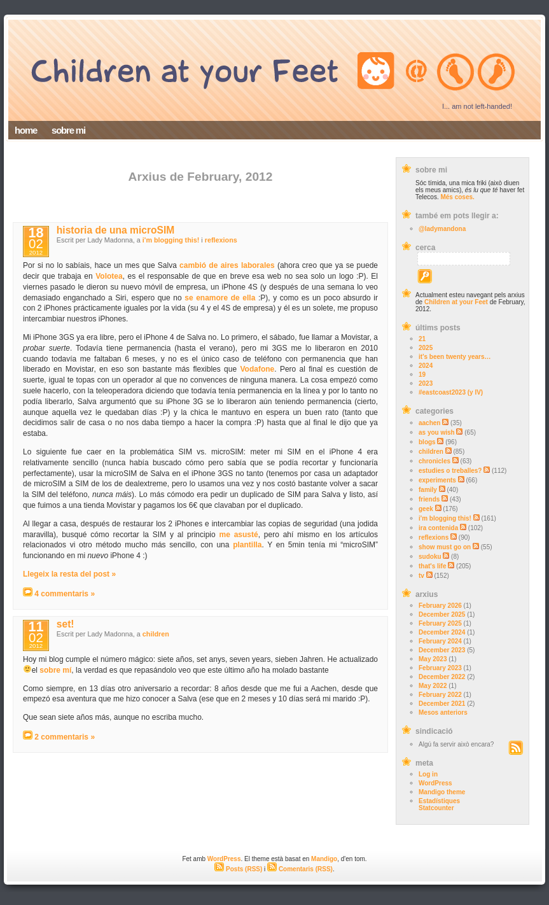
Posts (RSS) (238, 869)
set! (65, 624)
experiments (437, 480)
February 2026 (440, 605)
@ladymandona (442, 228)
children (431, 451)
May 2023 (433, 659)
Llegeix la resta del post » (69, 574)
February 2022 (440, 694)
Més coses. (457, 196)
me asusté (238, 534)
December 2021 (442, 703)
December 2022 (442, 676)
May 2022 (433, 685)
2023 (426, 383)
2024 (426, 365)
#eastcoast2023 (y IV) (451, 392)
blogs (427, 441)
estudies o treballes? (450, 470)
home (26, 130)
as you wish (437, 432)
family (428, 489)
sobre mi (68, 130)
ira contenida (438, 527)
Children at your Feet (456, 301)
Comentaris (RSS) (300, 869)
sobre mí (55, 670)
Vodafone (257, 369)
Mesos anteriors (443, 712)
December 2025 (442, 614)
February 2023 (440, 667)
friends (429, 499)
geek (426, 508)
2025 (426, 347)
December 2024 (442, 632)
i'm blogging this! (445, 518)
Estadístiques (439, 800)
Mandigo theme (442, 792)
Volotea (108, 276)
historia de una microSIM (115, 230)
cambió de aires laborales (227, 265)
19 (422, 374)
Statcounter (436, 807)
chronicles (434, 461)
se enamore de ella (219, 297)
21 (422, 338)
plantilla (247, 544)
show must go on (445, 547)
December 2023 (442, 650)
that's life (433, 566)
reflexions (433, 537)
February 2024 (440, 641)
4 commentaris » (64, 593)
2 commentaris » (64, 737)
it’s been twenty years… (455, 356)
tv (421, 575)
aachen (429, 422)
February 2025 (440, 623)
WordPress (435, 783)
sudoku (430, 556)
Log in (428, 774)
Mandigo (324, 858)
